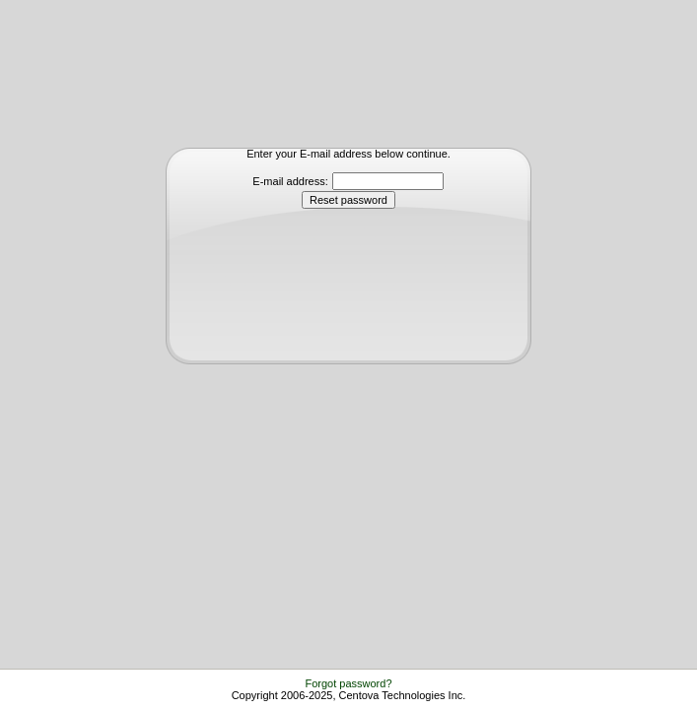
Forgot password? (348, 683)
